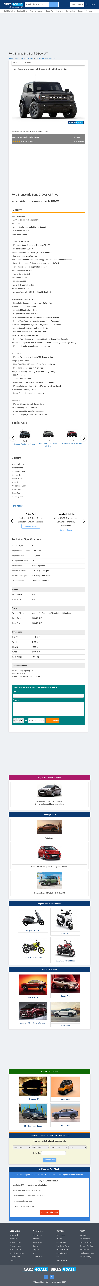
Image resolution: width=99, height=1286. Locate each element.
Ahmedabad (14, 1253)
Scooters (36, 1246)
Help (81, 1242)
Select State (77, 4)
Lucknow (18, 1250)
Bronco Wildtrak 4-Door (72, 443)
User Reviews (26, 63)
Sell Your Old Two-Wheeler (49, 1169)
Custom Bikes (37, 1257)
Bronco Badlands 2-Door (24, 444)
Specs (15, 63)
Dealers (80, 11)
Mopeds (36, 1250)
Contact (82, 1246)
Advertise (88, 1242)
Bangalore (13, 1235)
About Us (83, 1235)
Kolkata (12, 1257)
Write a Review (79, 141)
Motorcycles (37, 1242)
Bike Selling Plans (62, 1246)
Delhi (11, 1250)
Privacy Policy (89, 1253)
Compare (89, 11)
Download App (85, 1239)
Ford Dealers (17, 505)
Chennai (12, 1246)
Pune (19, 1242)
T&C (81, 1253)
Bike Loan (59, 11)
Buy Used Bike (22, 11)
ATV (34, 1253)
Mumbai (12, 1242)
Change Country (85, 1257)
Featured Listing (62, 1250)
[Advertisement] (49, 32)
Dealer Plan (50, 11)
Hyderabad (13, 1239)
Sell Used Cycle (61, 1260)
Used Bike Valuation (36, 11)
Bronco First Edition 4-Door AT (48, 444)
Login (90, 4)
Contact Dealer (31, 526)
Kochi (19, 1246)
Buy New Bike (70, 11)
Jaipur (22, 1253)
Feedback (90, 1246)
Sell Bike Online (9, 11)
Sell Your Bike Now (49, 1212)
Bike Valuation (61, 1242)
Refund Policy (84, 1250)
